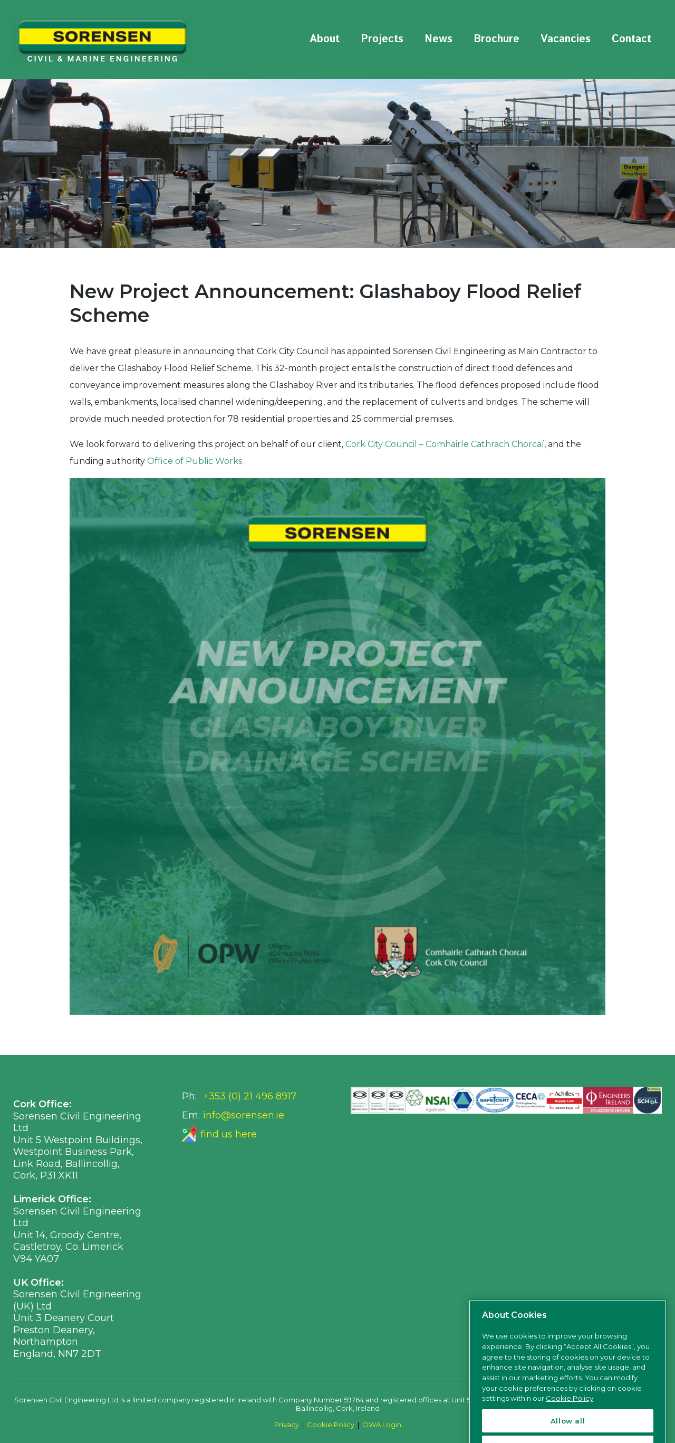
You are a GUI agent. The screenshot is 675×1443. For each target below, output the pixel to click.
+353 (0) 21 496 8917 (249, 1096)
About (325, 39)
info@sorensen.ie (243, 1115)
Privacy (286, 1424)
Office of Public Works (195, 461)
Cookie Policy (330, 1424)
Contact (631, 39)
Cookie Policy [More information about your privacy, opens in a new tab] (569, 1417)
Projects (382, 39)
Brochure (496, 39)
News (438, 39)
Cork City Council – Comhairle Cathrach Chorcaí (444, 444)
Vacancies (566, 39)
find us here (228, 1134)
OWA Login (381, 1424)
